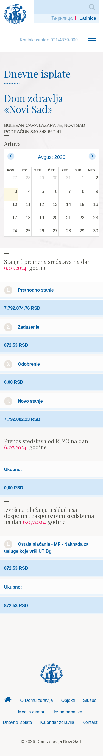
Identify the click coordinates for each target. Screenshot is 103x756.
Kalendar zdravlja (57, 722)
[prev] (10, 156)
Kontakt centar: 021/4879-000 (49, 40)
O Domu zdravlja (36, 700)
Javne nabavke (67, 712)
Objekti (68, 700)
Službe (90, 700)
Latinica (88, 18)
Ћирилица (62, 18)
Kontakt (89, 722)
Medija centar (31, 712)
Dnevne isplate (17, 722)
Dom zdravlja (8, 701)
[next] (92, 156)
